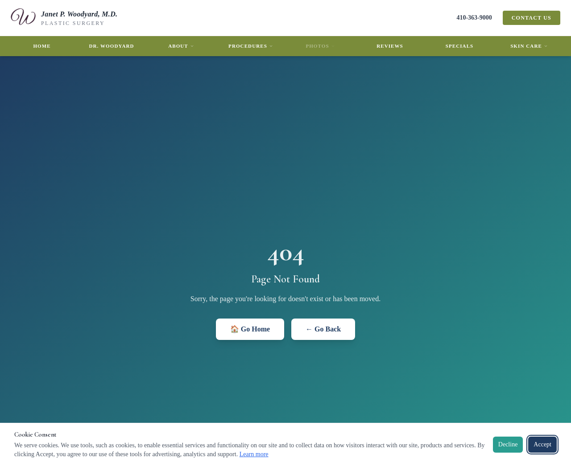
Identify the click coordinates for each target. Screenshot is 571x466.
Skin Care (529, 46)
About (181, 46)
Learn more (254, 454)
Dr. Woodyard (111, 46)
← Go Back (323, 329)
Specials (460, 46)
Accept (542, 444)
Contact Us (531, 18)
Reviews (390, 46)
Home (41, 46)
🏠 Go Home (250, 329)
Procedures (250, 46)
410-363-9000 (474, 17)
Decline (508, 444)
